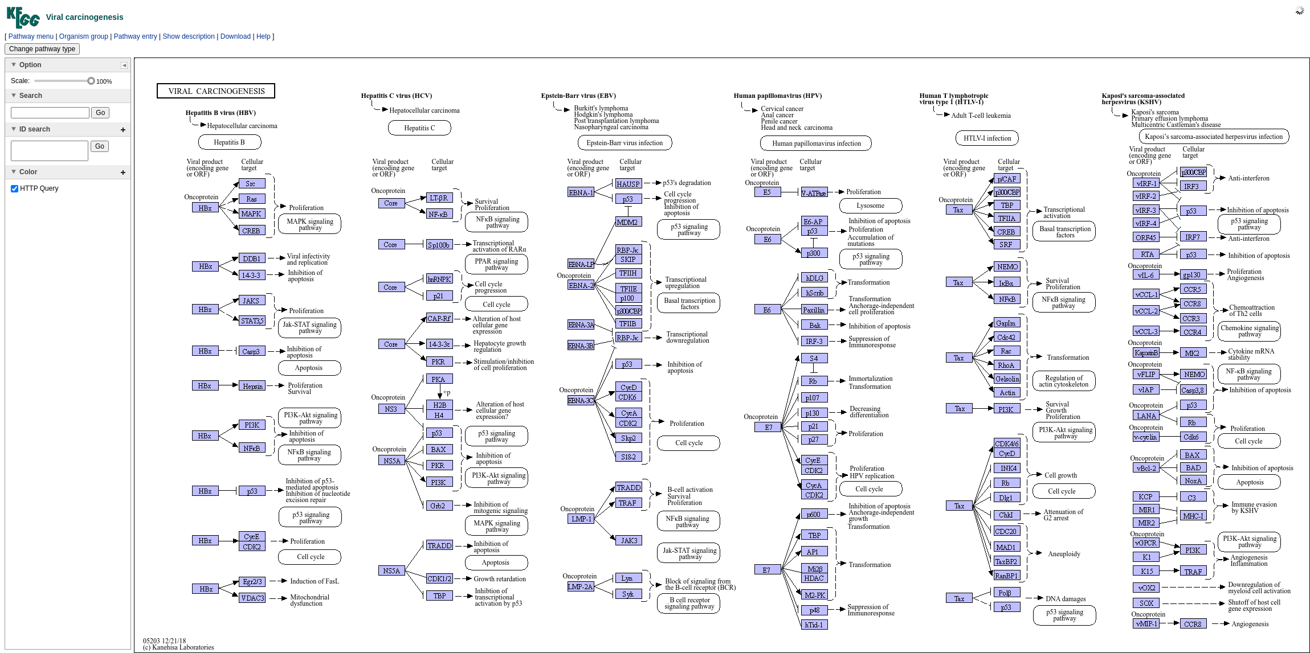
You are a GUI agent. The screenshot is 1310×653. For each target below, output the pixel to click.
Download (236, 36)
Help (263, 36)
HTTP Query (34, 192)
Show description (189, 36)
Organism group (83, 36)
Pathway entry (135, 36)
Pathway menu (31, 36)
